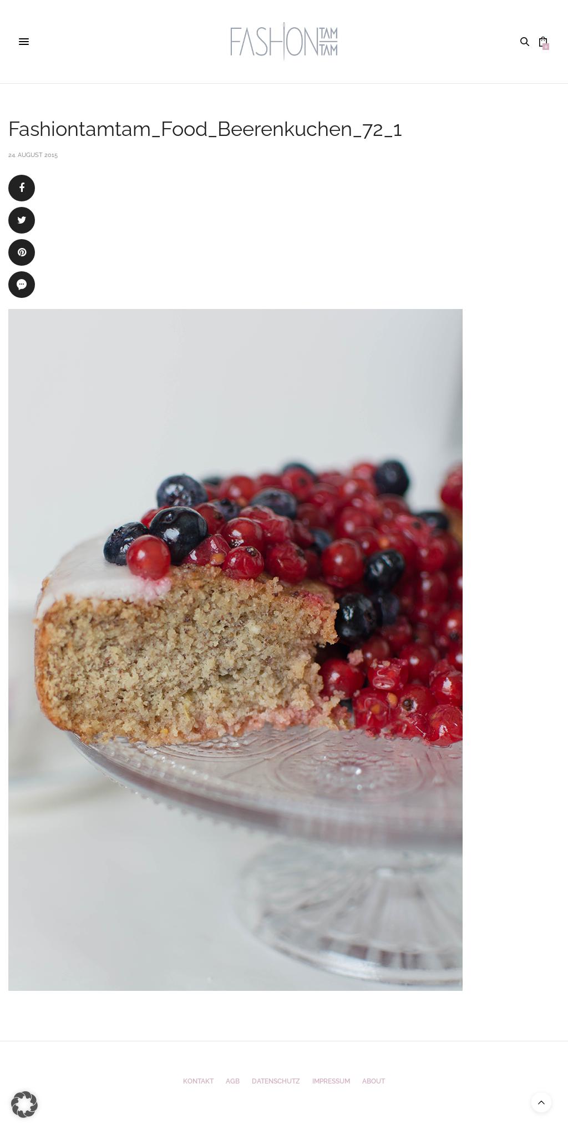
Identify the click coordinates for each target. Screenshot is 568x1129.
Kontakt (198, 1081)
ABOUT (373, 1081)
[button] (24, 1104)
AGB (233, 1081)
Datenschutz (276, 1081)
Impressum (331, 1081)
